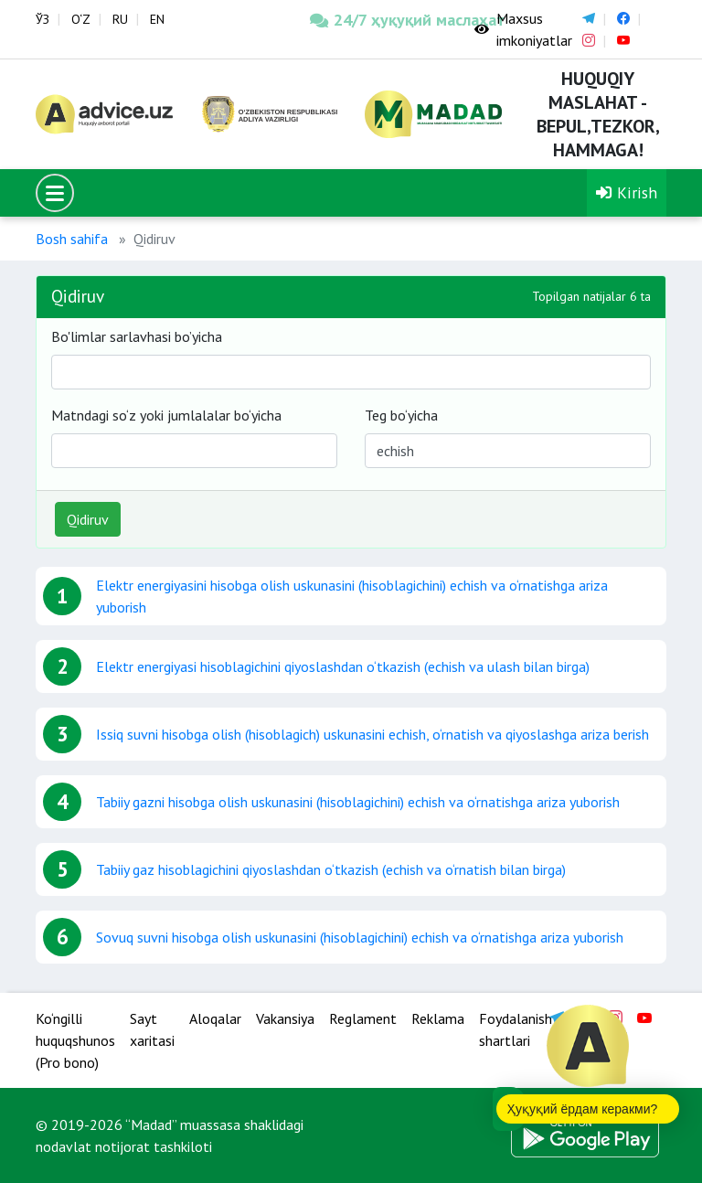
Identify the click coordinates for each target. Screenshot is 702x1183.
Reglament (363, 1018)
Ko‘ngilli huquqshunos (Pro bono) (75, 1040)
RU (120, 19)
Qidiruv (88, 519)
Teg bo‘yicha (401, 415)
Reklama (437, 1018)
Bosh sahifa (72, 238)
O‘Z (80, 19)
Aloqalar (215, 1018)
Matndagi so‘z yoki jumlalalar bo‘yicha (166, 415)
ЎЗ (42, 19)
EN (157, 19)
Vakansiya (285, 1018)
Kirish (626, 192)
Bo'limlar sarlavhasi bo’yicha (136, 336)
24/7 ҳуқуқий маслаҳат (378, 19)
